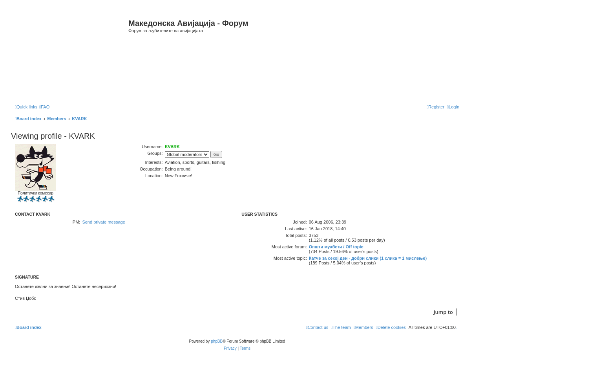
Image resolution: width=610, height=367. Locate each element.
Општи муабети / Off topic (336, 246)
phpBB (217, 341)
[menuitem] (44, 107)
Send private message (103, 222)
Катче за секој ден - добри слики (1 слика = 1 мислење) (368, 258)
